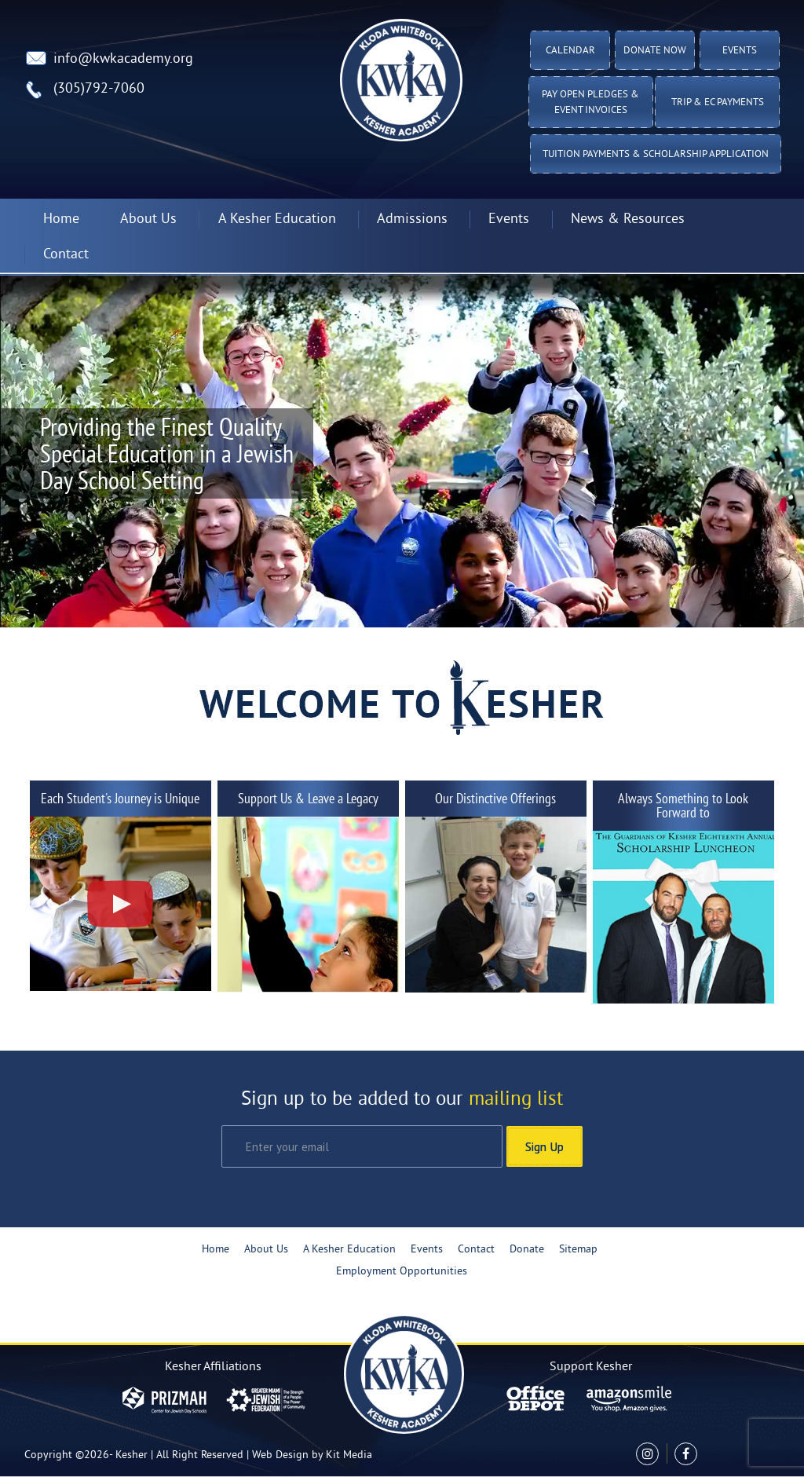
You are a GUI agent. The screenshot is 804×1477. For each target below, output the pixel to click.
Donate (527, 1249)
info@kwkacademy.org (123, 59)
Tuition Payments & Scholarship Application (656, 154)
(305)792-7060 (98, 89)
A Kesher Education (277, 219)
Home (61, 219)
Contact (66, 255)
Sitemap (578, 1249)
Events (739, 51)
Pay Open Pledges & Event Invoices (590, 103)
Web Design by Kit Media (312, 1455)
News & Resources (628, 219)
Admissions (412, 219)
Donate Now (654, 51)
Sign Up (544, 1146)
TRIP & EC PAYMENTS (717, 103)
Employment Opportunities (401, 1271)
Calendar (570, 51)
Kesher (131, 1455)
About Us (148, 219)
